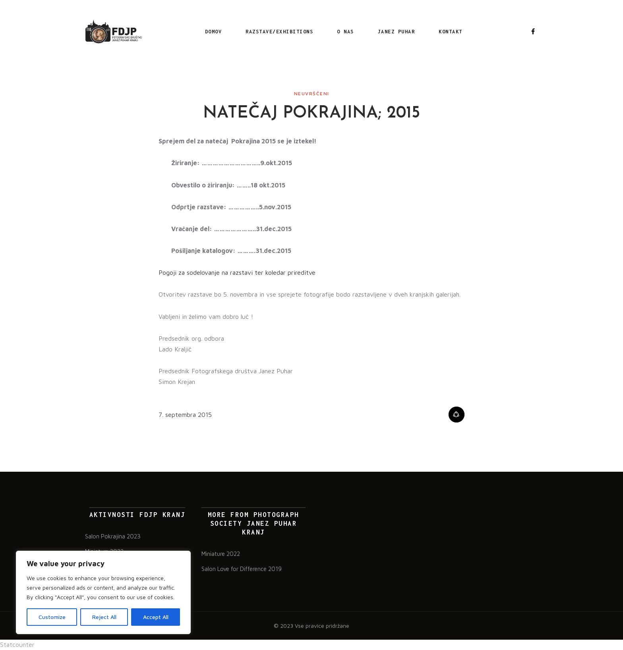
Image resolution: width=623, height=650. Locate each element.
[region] (103, 592)
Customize (52, 616)
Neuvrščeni (311, 95)
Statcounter (17, 645)
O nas (344, 32)
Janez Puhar (395, 32)
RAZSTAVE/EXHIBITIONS (278, 32)
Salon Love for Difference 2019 (241, 569)
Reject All (104, 616)
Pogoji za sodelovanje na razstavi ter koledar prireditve (237, 273)
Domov (212, 32)
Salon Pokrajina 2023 (113, 537)
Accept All (155, 616)
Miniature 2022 (220, 554)
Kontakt (449, 32)
